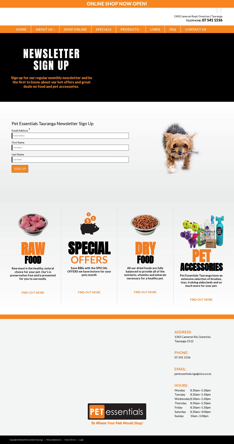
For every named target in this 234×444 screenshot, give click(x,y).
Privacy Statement (53, 439)
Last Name (18, 154)
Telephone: (204, 20)
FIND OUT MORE (32, 292)
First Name (18, 142)
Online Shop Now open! (117, 3)
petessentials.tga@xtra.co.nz (192, 373)
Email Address (21, 130)
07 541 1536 (182, 357)
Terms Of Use (70, 439)
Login (81, 439)
